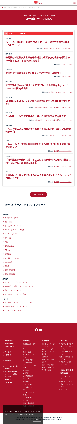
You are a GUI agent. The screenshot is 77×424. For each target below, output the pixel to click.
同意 (37, 419)
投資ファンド (28, 384)
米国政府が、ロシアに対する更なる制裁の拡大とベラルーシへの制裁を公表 (38, 177)
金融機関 (45, 357)
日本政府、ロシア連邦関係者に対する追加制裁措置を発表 (35, 116)
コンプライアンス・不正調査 (14, 230)
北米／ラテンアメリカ (66, 385)
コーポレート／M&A (61, 48)
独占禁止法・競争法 (53, 92)
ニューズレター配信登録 (11, 367)
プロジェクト (9, 262)
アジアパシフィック (49, 48)
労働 (6, 242)
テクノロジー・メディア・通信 (15, 294)
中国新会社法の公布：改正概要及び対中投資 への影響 (32, 73)
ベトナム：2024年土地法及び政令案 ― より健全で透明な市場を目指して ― (38, 43)
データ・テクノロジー (12, 234)
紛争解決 (8, 238)
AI (23, 349)
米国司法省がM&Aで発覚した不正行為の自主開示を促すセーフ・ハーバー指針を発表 (38, 87)
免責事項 (8, 379)
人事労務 (26, 373)
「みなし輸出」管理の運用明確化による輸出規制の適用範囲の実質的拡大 (38, 146)
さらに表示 (37, 194)
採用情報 (8, 361)
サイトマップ (9, 382)
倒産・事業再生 (10, 270)
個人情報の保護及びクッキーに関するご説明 (11, 374)
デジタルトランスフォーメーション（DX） (19, 302)
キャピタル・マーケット (13, 226)
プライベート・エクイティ (29, 394)
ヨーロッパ (64, 389)
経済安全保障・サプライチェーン (44, 107)
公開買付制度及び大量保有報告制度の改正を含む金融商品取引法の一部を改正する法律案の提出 (38, 59)
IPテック (8, 250)
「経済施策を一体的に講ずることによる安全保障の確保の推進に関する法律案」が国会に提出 (38, 161)
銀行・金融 (8, 222)
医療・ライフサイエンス (13, 290)
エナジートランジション (66, 353)
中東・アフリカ (66, 381)
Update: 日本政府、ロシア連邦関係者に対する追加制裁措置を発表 (38, 102)
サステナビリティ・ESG (13, 310)
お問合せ (8, 355)
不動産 (69, 48)
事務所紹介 (9, 340)
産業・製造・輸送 (48, 365)
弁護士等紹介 (9, 343)
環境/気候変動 (9, 246)
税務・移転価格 (10, 274)
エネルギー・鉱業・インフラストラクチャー (20, 286)
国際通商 (56, 107)
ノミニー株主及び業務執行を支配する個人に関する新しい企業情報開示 (38, 130)
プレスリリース (10, 346)
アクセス (8, 352)
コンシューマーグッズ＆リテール (16, 282)
